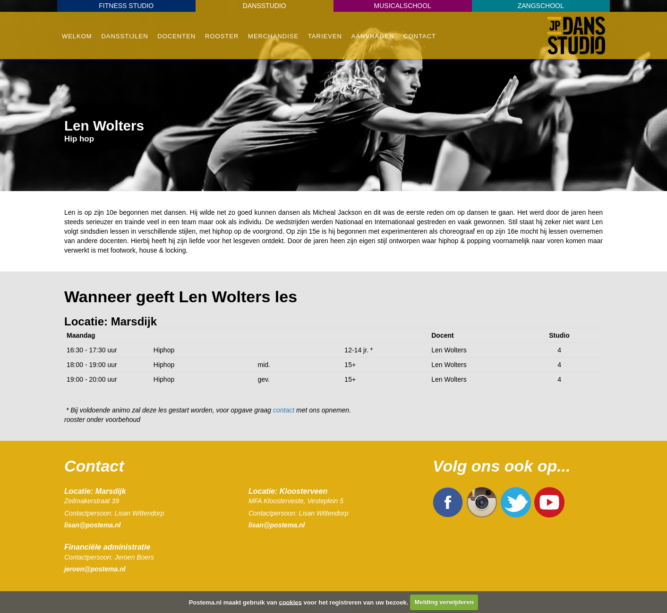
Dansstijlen (124, 36)
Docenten (176, 36)
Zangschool (541, 5)
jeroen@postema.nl (95, 569)
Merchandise (273, 36)
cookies (290, 601)
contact (283, 410)
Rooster (222, 36)
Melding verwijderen (444, 601)
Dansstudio (264, 5)
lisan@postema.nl (92, 525)
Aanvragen (372, 36)
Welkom (77, 36)
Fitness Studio (126, 5)
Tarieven (325, 36)
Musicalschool (402, 5)
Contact (419, 36)
